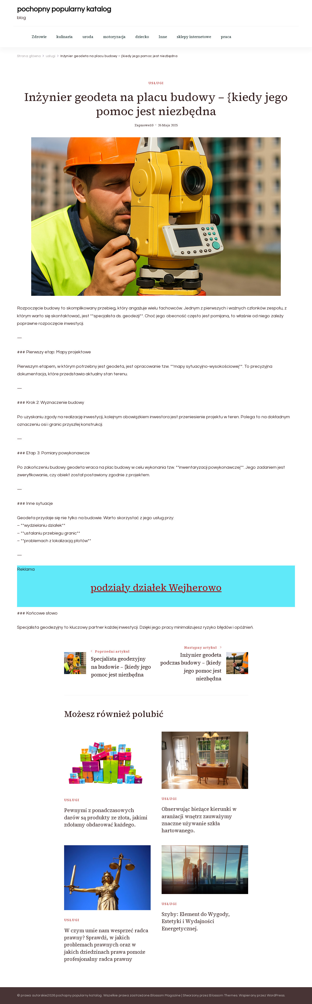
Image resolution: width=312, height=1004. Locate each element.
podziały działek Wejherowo (156, 587)
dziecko (142, 37)
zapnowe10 (144, 125)
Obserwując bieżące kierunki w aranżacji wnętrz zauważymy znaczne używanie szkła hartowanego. (199, 819)
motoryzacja (114, 37)
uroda (87, 37)
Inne (163, 37)
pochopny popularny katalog (64, 9)
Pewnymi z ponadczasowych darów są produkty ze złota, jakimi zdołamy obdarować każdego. (105, 817)
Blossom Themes (223, 995)
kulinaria (64, 37)
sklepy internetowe (194, 37)
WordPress (276, 995)
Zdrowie (39, 37)
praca (226, 37)
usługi (156, 83)
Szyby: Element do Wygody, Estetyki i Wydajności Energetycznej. (196, 921)
